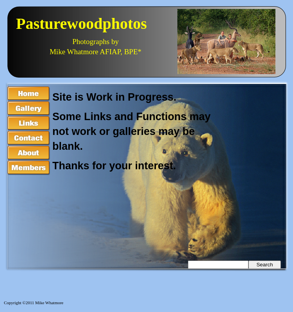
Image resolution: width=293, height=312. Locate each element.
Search (264, 265)
